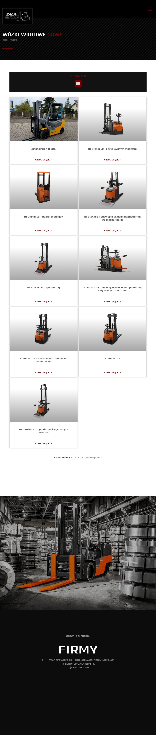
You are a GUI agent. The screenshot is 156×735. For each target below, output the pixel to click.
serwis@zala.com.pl (80, 663)
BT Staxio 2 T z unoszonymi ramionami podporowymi (43, 360)
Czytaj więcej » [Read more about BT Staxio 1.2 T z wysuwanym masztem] (112, 160)
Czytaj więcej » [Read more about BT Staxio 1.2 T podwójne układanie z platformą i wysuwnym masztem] (112, 301)
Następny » (95, 457)
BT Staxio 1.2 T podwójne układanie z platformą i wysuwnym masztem (112, 289)
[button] (150, 9)
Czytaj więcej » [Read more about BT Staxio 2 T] (112, 372)
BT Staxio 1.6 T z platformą (43, 287)
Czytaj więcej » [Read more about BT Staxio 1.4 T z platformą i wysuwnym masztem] (43, 443)
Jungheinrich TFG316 (43, 149)
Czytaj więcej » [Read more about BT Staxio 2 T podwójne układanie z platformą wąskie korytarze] (112, 231)
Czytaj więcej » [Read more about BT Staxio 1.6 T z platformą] (43, 301)
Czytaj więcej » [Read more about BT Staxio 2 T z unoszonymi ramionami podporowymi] (43, 372)
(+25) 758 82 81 (79, 667)
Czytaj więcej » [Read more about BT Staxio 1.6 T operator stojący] (43, 231)
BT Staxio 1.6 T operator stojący (43, 216)
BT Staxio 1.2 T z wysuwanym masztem (112, 149)
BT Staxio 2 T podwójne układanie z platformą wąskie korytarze (112, 218)
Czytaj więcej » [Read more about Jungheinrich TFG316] (43, 160)
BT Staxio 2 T (112, 358)
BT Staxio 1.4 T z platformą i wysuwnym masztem (43, 431)
